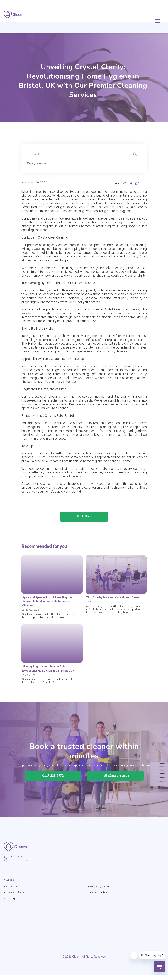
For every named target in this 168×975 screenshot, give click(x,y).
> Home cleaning (12, 886)
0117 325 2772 (53, 776)
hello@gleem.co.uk (115, 776)
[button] (157, 21)
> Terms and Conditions (98, 892)
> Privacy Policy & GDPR (98, 886)
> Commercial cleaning (14, 892)
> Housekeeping (11, 898)
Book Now (84, 517)
